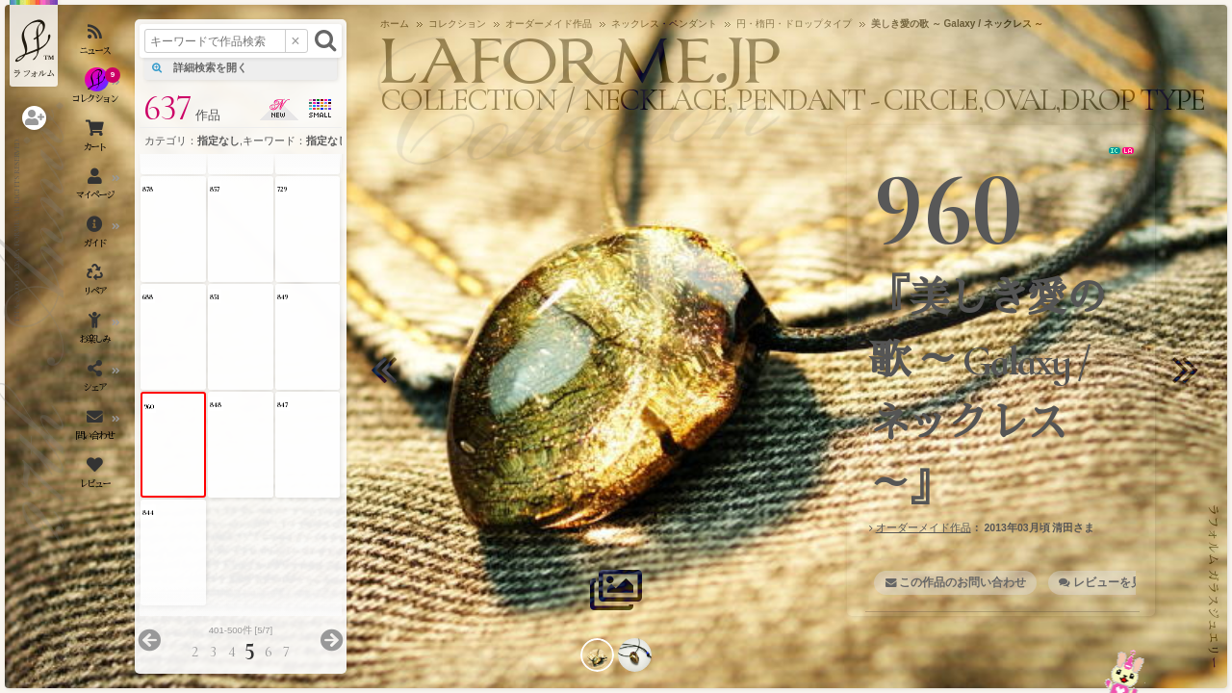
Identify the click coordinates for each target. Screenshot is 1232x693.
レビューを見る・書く (1131, 582)
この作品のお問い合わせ (962, 582)
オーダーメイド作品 (923, 527)
